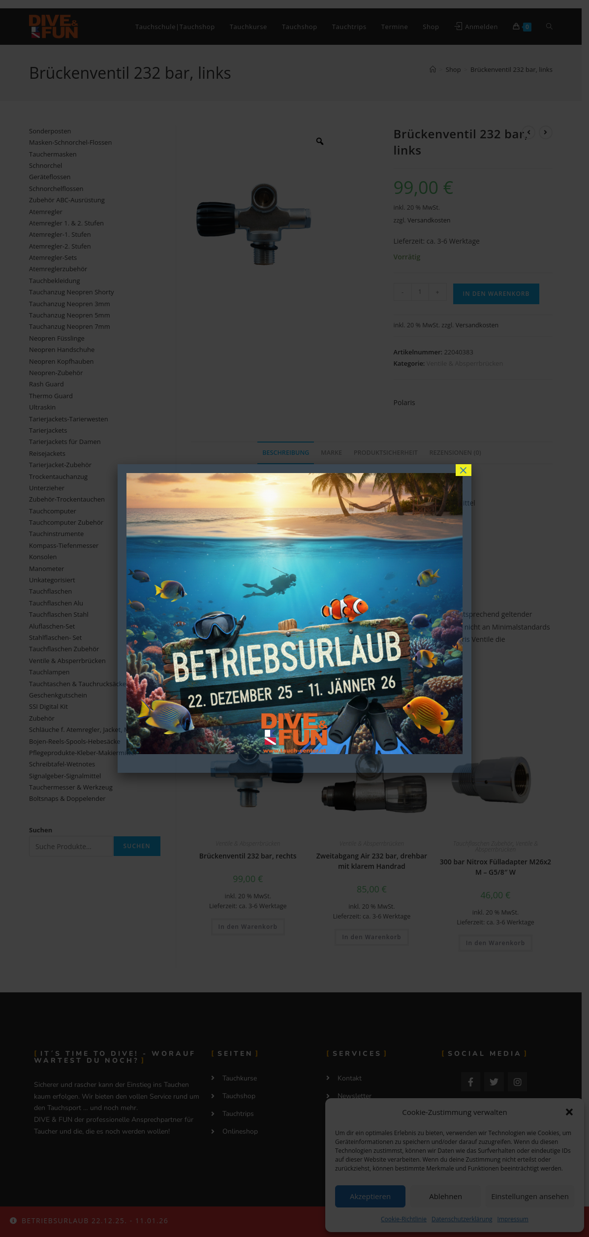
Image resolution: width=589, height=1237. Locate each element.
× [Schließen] (463, 470)
